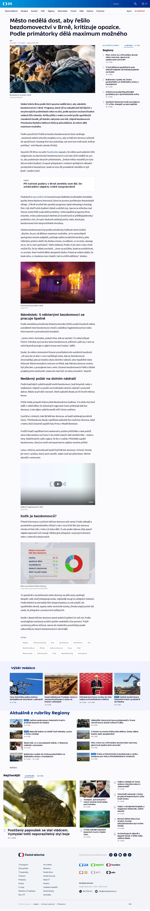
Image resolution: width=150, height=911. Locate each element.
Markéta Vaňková (29, 648)
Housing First (82, 653)
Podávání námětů (50, 889)
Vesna (70, 648)
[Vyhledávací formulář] (125, 4)
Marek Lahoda (27, 653)
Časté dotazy (48, 892)
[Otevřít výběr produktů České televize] (144, 4)
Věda (81, 11)
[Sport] (129, 11)
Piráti (79, 648)
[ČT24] (7, 3)
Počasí (73, 11)
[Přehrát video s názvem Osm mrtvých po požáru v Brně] (58, 282)
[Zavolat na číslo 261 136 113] (85, 892)
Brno (52, 643)
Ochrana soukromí (48, 906)
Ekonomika (62, 11)
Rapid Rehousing (67, 653)
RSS (130, 906)
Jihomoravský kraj (39, 643)
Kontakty (47, 896)
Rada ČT (46, 881)
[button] (58, 283)
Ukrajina (24, 11)
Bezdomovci (78, 643)
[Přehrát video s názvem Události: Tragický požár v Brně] (58, 484)
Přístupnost (61, 906)
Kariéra (46, 885)
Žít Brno (42, 648)
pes (11, 40)
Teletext (21, 877)
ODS (89, 643)
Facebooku (52, 151)
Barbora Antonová (56, 648)
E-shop (21, 889)
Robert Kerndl (42, 653)
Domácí (34, 11)
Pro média (47, 866)
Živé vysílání (23, 870)
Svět (43, 11)
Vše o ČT (21, 896)
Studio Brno (48, 874)
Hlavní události (11, 11)
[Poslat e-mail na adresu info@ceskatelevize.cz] (106, 892)
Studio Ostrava (49, 877)
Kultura (90, 11)
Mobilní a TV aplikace (26, 892)
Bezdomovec (64, 643)
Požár (54, 653)
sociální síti (41, 196)
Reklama (47, 870)
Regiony (51, 11)
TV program (23, 866)
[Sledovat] (140, 11)
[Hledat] (135, 4)
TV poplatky (23, 874)
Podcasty (100, 11)
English (36, 906)
